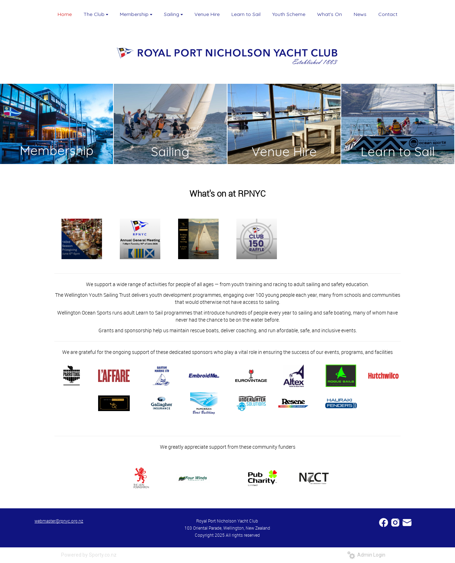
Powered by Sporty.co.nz (89, 555)
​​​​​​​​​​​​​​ (384, 521)
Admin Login (366, 555)
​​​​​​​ (407, 521)
